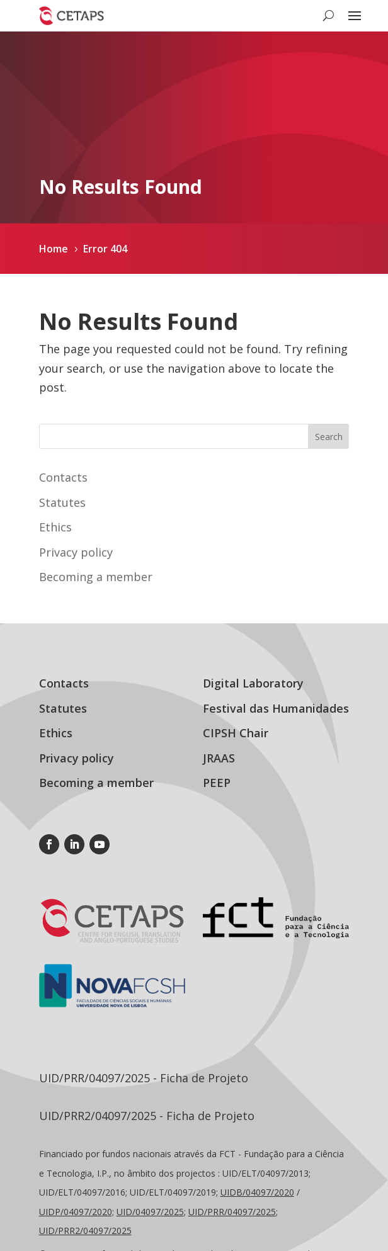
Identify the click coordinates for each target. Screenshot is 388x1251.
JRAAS (219, 758)
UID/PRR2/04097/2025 (85, 1231)
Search (329, 437)
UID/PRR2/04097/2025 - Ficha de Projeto (146, 1115)
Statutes (62, 502)
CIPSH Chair (235, 732)
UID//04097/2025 (232, 1212)
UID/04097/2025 (150, 1212)
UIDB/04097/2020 (257, 1192)
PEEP (217, 782)
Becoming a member (95, 576)
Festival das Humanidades (276, 708)
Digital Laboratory (253, 683)
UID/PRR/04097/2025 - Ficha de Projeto (143, 1077)
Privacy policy (76, 552)
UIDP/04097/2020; (76, 1212)
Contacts (63, 477)
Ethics (55, 527)
